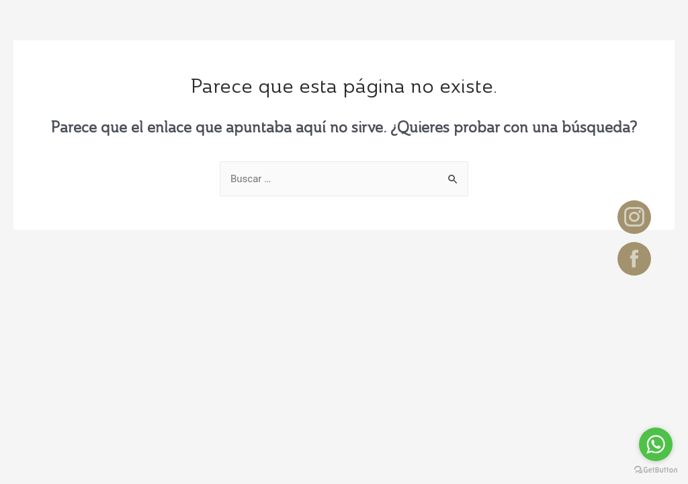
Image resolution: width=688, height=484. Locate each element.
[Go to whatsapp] (656, 444)
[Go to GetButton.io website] (655, 470)
